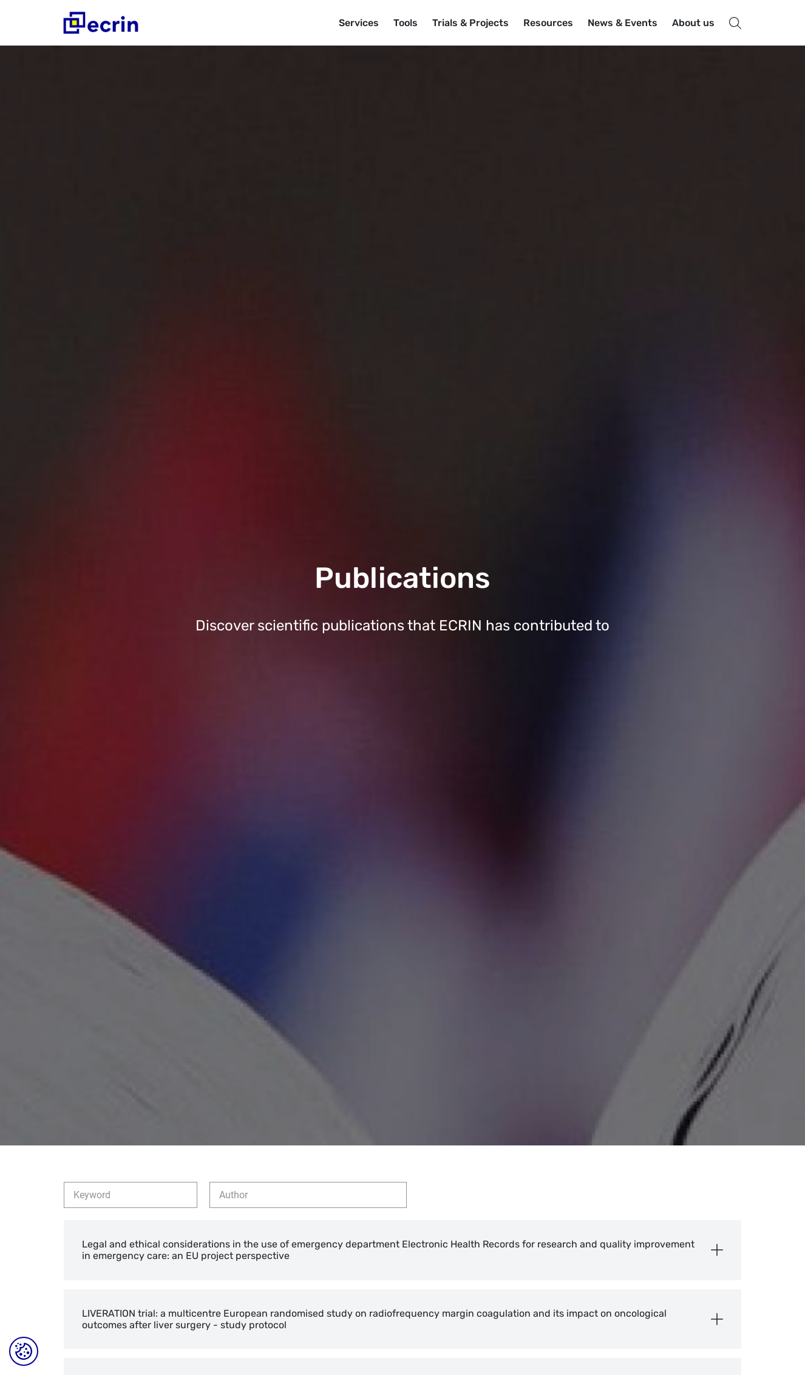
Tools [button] (405, 23)
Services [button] (359, 23)
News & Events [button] (622, 23)
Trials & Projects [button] (470, 23)
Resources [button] (548, 23)
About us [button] (693, 23)
